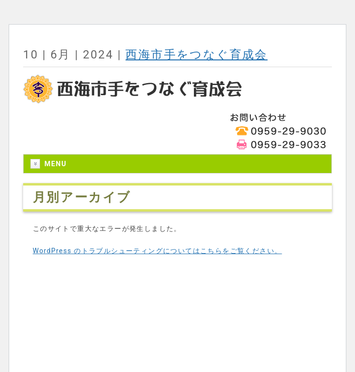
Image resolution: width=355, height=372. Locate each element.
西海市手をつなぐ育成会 (196, 54)
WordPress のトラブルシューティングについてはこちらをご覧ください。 (157, 251)
